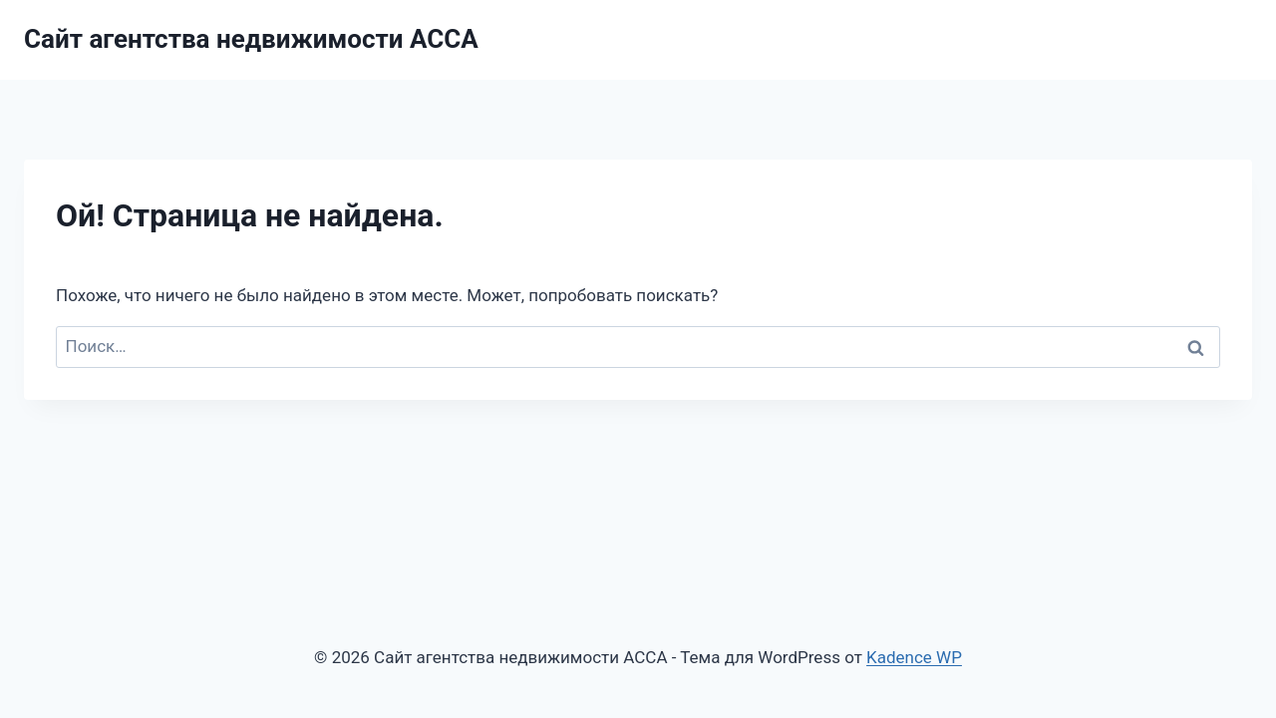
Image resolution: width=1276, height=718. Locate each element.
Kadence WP (914, 657)
